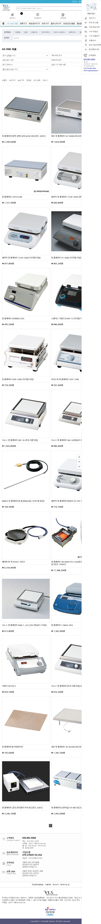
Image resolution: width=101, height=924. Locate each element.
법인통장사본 (94, 49)
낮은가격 (12, 80)
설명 (25, 32)
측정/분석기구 (34, 23)
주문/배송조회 (94, 27)
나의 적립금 (93, 31)
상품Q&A (92, 40)
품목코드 (72, 32)
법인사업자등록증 (95, 45)
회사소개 (56, 884)
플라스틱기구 (56, 23)
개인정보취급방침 (37, 884)
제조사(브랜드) (59, 32)
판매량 (28, 80)
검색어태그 (46, 32)
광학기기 (23, 23)
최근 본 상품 (93, 22)
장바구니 (92, 18)
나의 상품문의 (94, 36)
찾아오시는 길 (64, 884)
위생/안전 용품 (69, 23)
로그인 (74, 2)
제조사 (45, 80)
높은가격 (21, 80)
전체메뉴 (3, 23)
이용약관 (48, 884)
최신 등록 (37, 80)
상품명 (17, 32)
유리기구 (45, 23)
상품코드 (34, 32)
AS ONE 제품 (12, 23)
